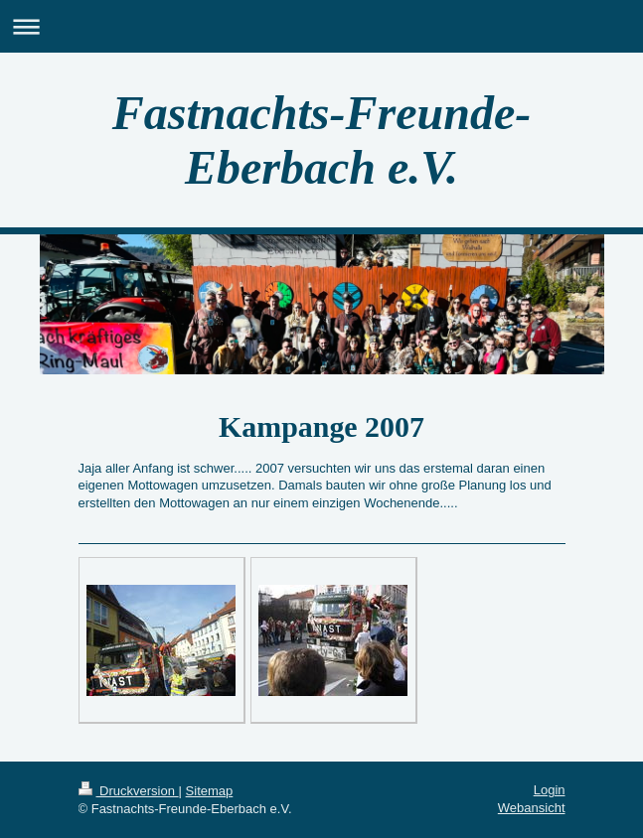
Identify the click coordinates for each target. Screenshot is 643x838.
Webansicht (531, 807)
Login (549, 789)
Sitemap (210, 790)
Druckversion (129, 790)
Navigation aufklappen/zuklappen (321, 26)
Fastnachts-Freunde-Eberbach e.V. (321, 140)
